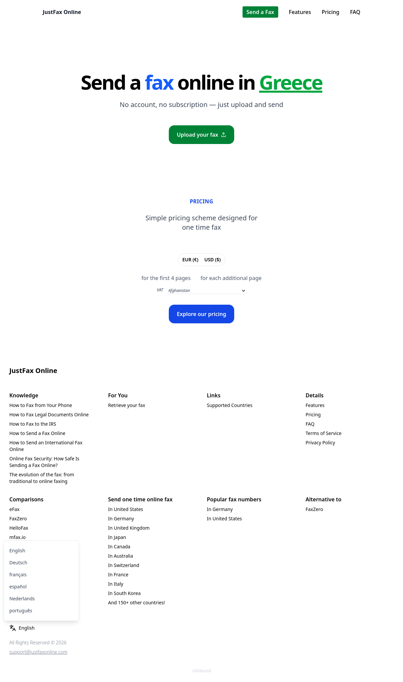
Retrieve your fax (126, 405)
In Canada (119, 546)
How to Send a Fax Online (37, 433)
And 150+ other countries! (136, 602)
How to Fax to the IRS (32, 424)
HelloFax (18, 528)
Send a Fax (260, 12)
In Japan (117, 537)
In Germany (121, 518)
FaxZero (18, 518)
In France (118, 574)
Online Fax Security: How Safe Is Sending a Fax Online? (44, 461)
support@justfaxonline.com (38, 652)
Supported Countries (230, 405)
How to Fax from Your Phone (40, 405)
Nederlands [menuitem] (22, 598)
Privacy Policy (320, 442)
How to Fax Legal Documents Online (49, 414)
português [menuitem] (20, 610)
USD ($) (212, 259)
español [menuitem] (18, 586)
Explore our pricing (201, 314)
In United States (125, 509)
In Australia (120, 556)
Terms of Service (324, 433)
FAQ (355, 12)
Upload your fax (201, 134)
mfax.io (17, 537)
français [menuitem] (18, 574)
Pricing (330, 12)
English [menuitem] (17, 550)
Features (300, 12)
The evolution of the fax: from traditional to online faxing (41, 477)
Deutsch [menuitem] (18, 562)
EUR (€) (190, 259)
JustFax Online (62, 12)
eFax (14, 509)
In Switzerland (123, 565)
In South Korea (124, 593)
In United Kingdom (128, 528)
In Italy (115, 584)
